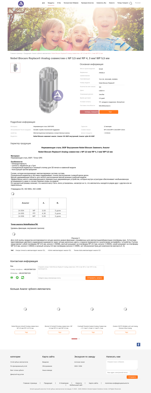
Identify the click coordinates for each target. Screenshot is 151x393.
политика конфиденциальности (117, 383)
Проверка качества (87, 3)
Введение (45, 362)
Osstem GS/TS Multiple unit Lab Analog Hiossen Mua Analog (125, 327)
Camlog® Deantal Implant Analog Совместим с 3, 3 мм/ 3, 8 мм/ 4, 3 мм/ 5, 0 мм (92, 327)
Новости (112, 3)
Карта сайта (93, 383)
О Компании (63, 383)
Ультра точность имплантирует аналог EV (30, 250)
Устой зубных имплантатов (19, 362)
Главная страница (30, 383)
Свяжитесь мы (101, 3)
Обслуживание (47, 366)
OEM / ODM (78, 366)
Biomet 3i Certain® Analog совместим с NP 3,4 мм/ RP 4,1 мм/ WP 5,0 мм (58, 327)
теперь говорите (122, 3)
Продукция (48, 383)
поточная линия (79, 362)
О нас (59, 3)
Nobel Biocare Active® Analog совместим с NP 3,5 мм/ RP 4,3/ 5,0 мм (25, 327)
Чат (109, 112)
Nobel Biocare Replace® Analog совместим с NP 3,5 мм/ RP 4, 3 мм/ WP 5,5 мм (77, 53)
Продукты (51, 3)
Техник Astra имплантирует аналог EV (87, 250)
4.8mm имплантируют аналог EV (59, 250)
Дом (43, 3)
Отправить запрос (94, 278)
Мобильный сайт (76, 385)
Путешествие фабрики (71, 3)
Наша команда (47, 370)
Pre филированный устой (18, 366)
